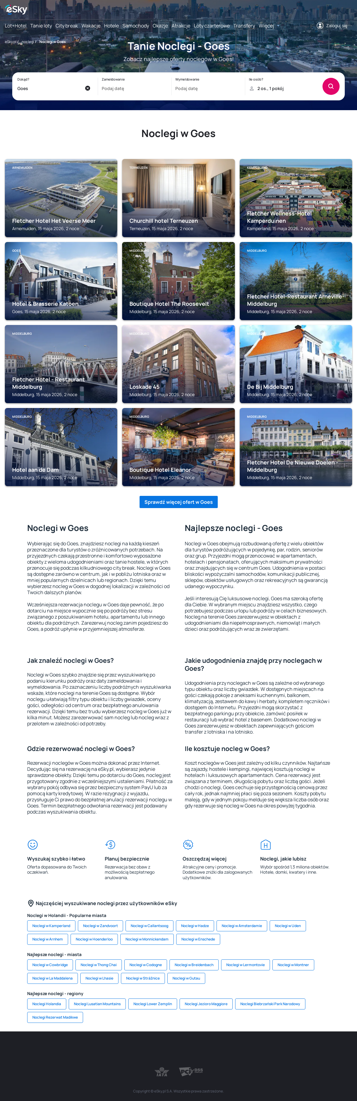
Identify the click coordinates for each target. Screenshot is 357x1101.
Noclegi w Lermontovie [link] (245, 964)
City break (67, 25)
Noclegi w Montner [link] (293, 964)
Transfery (244, 25)
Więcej (266, 25)
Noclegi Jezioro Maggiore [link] (206, 1003)
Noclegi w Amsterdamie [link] (242, 925)
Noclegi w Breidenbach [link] (194, 964)
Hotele (111, 25)
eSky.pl (10, 41)
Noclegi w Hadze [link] (195, 925)
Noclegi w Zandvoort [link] (100, 925)
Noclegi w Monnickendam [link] (147, 939)
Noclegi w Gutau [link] (186, 978)
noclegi (28, 41)
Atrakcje (181, 25)
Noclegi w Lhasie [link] (99, 978)
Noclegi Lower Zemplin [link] (152, 1003)
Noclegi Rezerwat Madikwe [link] (55, 1017)
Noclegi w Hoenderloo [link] (94, 939)
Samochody (135, 25)
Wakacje (91, 25)
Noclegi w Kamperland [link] (51, 925)
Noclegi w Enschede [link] (198, 939)
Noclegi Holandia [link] (46, 1003)
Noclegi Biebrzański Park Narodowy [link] (270, 1003)
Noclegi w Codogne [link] (145, 964)
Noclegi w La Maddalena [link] (52, 978)
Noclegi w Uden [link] (288, 925)
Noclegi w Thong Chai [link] (99, 964)
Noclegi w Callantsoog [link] (149, 925)
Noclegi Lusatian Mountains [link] (97, 1003)
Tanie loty (41, 25)
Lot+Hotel (16, 25)
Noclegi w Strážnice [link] (143, 978)
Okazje (160, 25)
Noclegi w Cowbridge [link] (50, 964)
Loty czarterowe (212, 25)
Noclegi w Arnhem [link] (47, 939)
